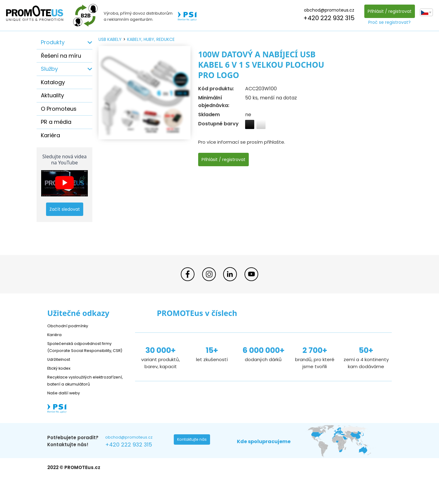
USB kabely (110, 39)
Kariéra (50, 135)
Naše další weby (65, 407)
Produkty (53, 42)
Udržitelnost (60, 366)
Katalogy (53, 82)
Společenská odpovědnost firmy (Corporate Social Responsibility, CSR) (84, 350)
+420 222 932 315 (327, 18)
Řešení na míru (61, 55)
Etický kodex (60, 375)
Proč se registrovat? (388, 22)
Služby (49, 69)
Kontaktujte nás (194, 455)
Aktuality (52, 95)
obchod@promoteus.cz (327, 10)
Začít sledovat (64, 209)
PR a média (56, 122)
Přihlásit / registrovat (388, 11)
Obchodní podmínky (70, 325)
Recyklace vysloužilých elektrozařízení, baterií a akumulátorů (74, 391)
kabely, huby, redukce (151, 39)
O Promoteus (59, 109)
